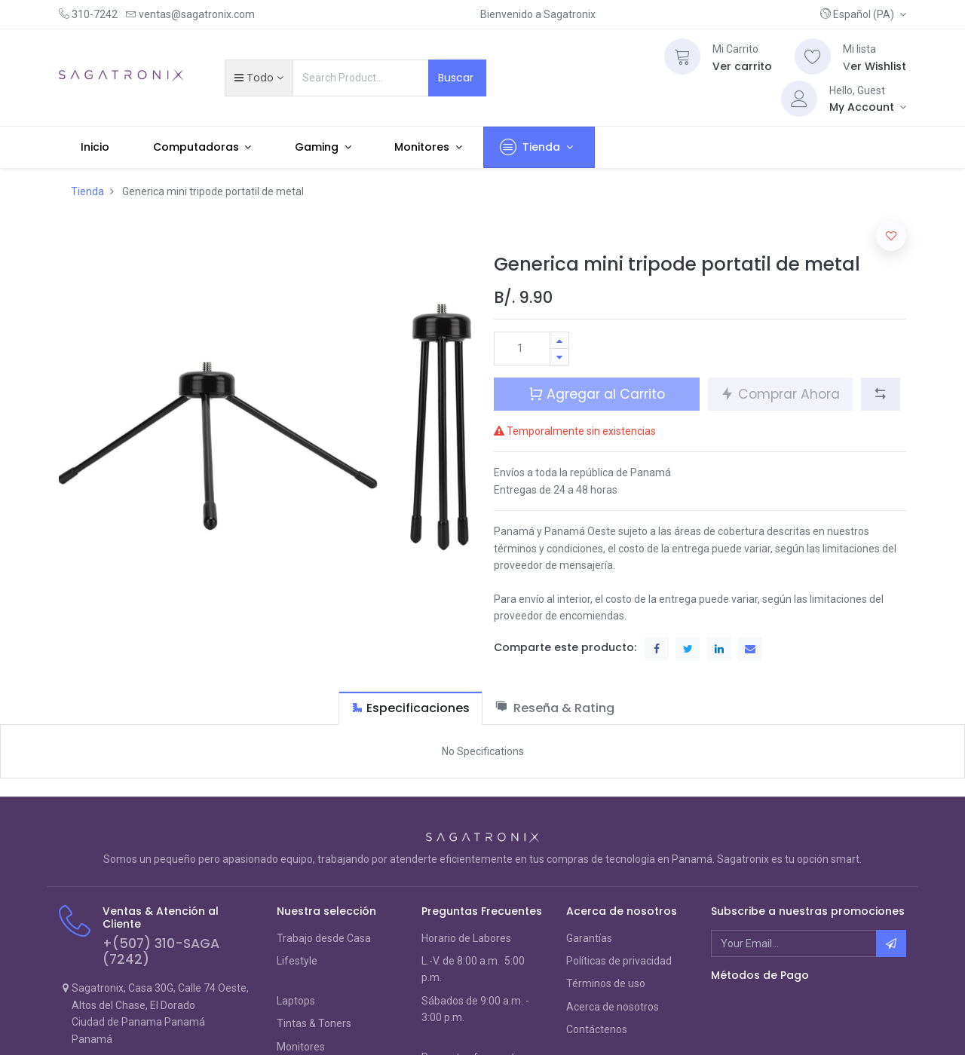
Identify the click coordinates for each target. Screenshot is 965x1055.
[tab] (410, 708)
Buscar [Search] (457, 77)
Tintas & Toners (314, 1023)
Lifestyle (297, 961)
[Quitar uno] (559, 357)
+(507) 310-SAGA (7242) (161, 951)
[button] (863, 14)
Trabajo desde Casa (324, 938)
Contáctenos (596, 1029)
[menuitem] (95, 147)
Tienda (87, 191)
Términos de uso (605, 983)
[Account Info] (867, 107)
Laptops (296, 1001)
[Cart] (682, 56)
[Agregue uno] (559, 340)
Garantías (589, 938)
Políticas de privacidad (619, 961)
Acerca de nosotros (612, 1007)
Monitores (301, 1047)
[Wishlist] (813, 56)
